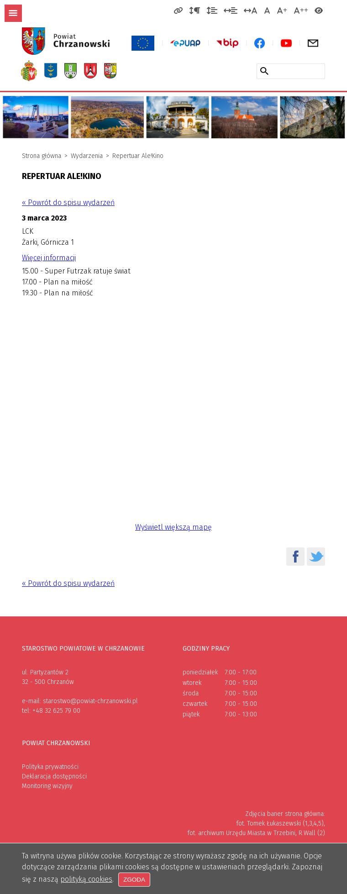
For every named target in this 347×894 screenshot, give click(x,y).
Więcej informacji (49, 257)
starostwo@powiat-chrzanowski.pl (90, 701)
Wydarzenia (87, 156)
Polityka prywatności (50, 767)
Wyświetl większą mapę (173, 527)
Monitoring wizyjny (47, 786)
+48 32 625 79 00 (56, 711)
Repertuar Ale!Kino (137, 156)
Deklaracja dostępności (54, 776)
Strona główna (41, 156)
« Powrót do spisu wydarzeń (68, 202)
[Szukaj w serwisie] (264, 70)
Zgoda (134, 879)
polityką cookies (86, 879)
